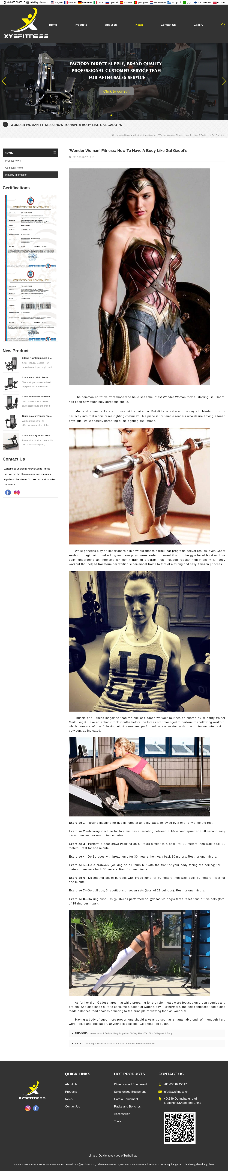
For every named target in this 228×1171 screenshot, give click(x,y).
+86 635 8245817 (14, 2)
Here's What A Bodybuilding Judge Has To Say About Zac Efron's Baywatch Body (131, 1033)
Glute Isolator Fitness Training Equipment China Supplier (37, 416)
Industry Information (143, 135)
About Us (111, 24)
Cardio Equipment (126, 1099)
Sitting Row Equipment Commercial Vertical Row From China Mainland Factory (37, 358)
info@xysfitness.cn (37, 2)
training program (144, 559)
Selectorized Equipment (130, 1091)
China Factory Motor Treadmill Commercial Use (37, 435)
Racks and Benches (127, 1106)
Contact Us (168, 24)
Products (81, 24)
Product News (13, 160)
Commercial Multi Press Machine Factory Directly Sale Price (37, 377)
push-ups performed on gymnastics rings (144, 899)
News (139, 24)
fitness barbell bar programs (165, 550)
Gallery (198, 24)
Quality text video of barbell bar (118, 1155)
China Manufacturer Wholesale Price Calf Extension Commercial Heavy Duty (37, 396)
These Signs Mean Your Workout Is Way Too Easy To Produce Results (119, 1043)
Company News (14, 167)
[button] (111, 115)
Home (53, 24)
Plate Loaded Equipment (130, 1084)
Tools (117, 1121)
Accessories (122, 1114)
